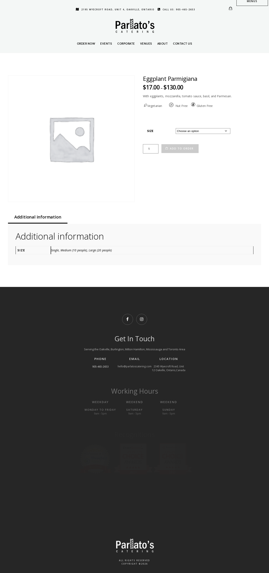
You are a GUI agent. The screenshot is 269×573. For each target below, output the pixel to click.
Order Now (86, 43)
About (162, 43)
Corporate (126, 43)
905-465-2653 (100, 366)
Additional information (37, 217)
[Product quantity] (150, 148)
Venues (146, 43)
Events (106, 43)
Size (150, 131)
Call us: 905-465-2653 (176, 9)
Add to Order (182, 148)
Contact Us (182, 43)
